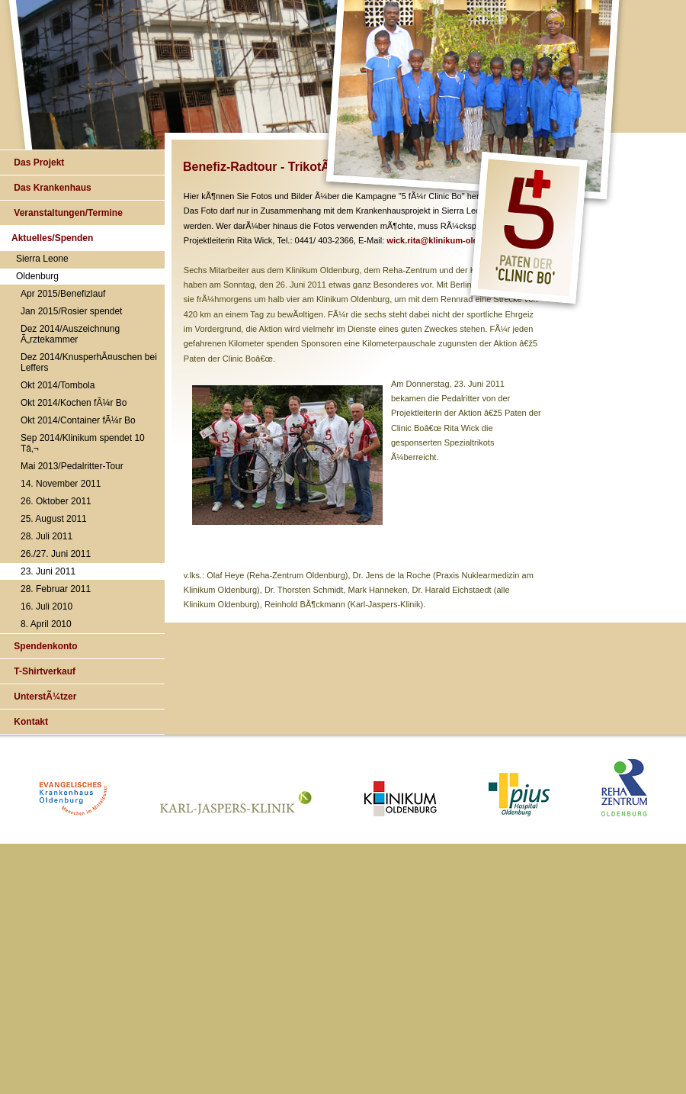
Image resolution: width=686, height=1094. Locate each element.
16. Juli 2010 (46, 606)
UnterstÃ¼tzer (43, 696)
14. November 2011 (61, 483)
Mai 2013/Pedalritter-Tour (72, 466)
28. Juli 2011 (46, 536)
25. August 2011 (54, 518)
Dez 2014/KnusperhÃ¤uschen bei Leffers (89, 362)
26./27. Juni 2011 (56, 554)
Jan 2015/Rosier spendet (71, 311)
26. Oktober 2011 (56, 501)
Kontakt (29, 721)
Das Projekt (37, 162)
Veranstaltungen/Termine (67, 213)
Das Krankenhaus (51, 187)
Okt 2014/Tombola (58, 385)
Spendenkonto (44, 646)
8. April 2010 (46, 624)
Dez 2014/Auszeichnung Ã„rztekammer (70, 334)
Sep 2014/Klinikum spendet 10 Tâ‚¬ (83, 443)
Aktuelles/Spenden (52, 238)
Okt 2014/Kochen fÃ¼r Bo (74, 402)
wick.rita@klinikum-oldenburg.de (452, 240)
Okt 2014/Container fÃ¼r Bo (78, 420)
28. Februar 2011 (56, 589)
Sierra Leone (42, 258)
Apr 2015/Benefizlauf (63, 293)
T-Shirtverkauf (43, 671)
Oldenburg (37, 276)
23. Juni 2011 (48, 571)
